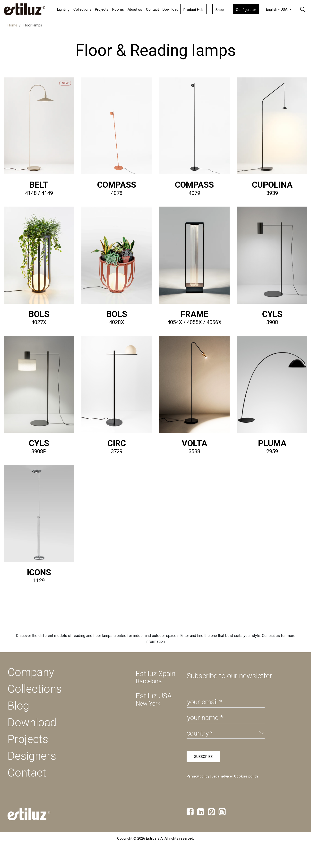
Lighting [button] (63, 9)
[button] (302, 9)
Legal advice (221, 776)
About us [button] (135, 9)
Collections (82, 9)
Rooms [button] (118, 9)
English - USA (277, 9)
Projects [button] (101, 9)
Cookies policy (246, 776)
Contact (152, 9)
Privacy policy (198, 776)
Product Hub (193, 10)
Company (31, 672)
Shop (220, 10)
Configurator (246, 10)
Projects (28, 739)
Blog (18, 705)
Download (170, 9)
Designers (32, 755)
